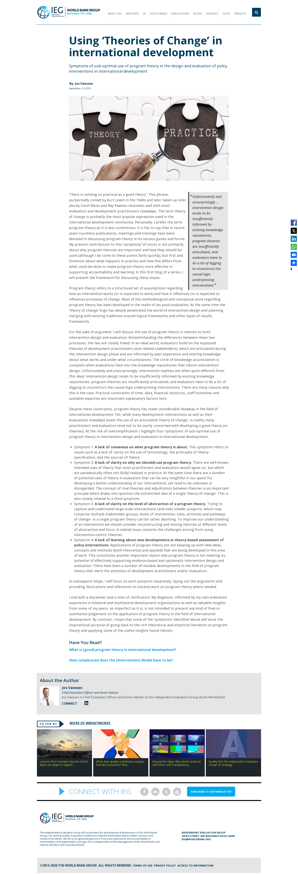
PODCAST (214, 12)
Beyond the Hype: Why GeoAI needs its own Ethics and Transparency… (176, 764)
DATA (227, 12)
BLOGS (200, 12)
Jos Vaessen (84, 83)
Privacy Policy (167, 866)
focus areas (162, 12)
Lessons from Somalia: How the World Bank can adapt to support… (63, 764)
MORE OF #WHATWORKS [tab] (93, 723)
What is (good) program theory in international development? (122, 649)
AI (148, 12)
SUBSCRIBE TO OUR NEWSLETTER (211, 792)
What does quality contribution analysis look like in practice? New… (120, 764)
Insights (241, 12)
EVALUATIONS (183, 12)
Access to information (201, 866)
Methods (137, 12)
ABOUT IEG (120, 12)
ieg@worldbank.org (196, 840)
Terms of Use (143, 866)
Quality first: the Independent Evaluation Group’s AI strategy (233, 764)
